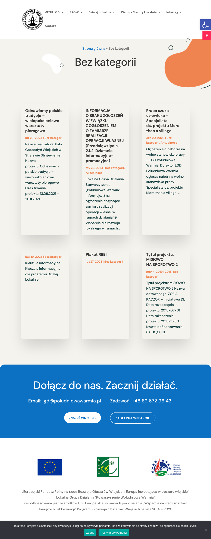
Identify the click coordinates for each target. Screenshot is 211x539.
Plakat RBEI (96, 254)
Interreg (172, 12)
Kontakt (50, 26)
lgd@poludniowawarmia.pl (72, 401)
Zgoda (90, 532)
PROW (74, 12)
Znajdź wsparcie (82, 418)
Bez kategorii (53, 138)
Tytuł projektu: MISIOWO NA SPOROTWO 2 (162, 259)
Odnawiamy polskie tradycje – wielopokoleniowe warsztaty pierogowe (44, 120)
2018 (168, 272)
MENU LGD (52, 12)
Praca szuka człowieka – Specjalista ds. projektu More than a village (162, 120)
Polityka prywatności (114, 532)
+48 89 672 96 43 (151, 401)
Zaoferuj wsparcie (132, 418)
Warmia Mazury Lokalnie (138, 12)
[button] (205, 24)
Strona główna (93, 48)
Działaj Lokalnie (100, 12)
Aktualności (94, 173)
